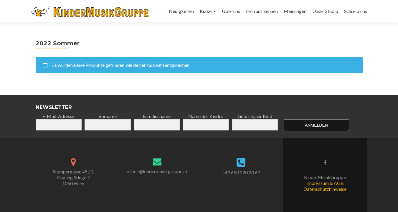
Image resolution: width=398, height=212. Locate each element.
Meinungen (295, 11)
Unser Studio (325, 11)
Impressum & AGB (325, 183)
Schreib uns (355, 11)
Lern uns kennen (262, 11)
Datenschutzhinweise (324, 189)
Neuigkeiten (181, 11)
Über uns (231, 11)
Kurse (206, 11)
